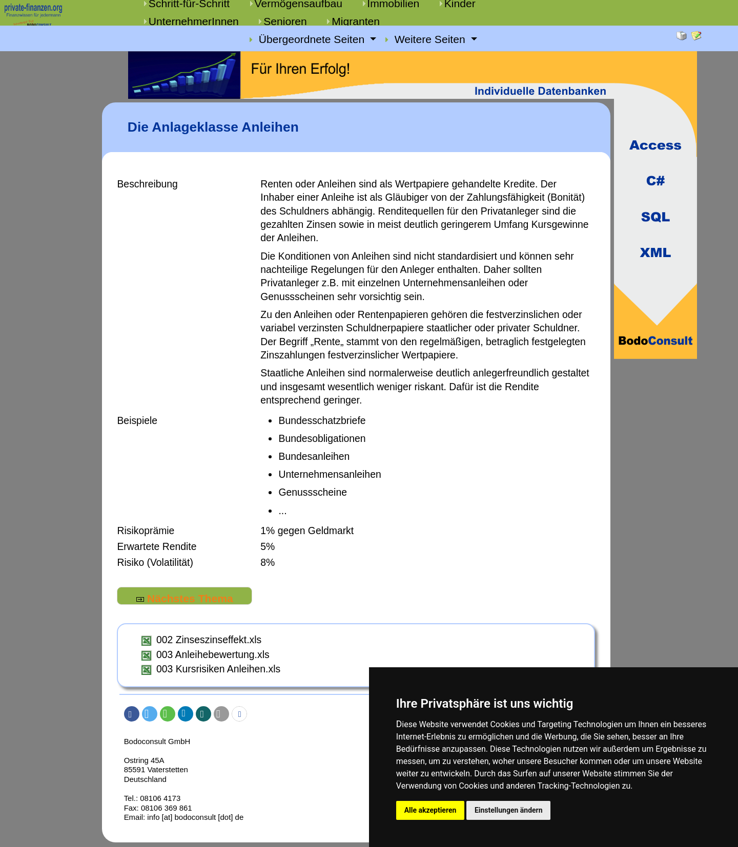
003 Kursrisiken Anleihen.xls (218, 668)
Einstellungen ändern (512, 810)
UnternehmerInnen (194, 21)
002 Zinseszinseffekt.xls (208, 639)
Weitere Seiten (431, 39)
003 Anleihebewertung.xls (213, 654)
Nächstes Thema (184, 598)
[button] (131, 714)
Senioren (285, 21)
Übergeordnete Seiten (313, 39)
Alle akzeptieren (431, 810)
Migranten (356, 21)
